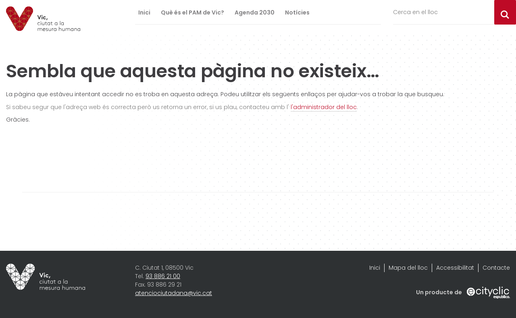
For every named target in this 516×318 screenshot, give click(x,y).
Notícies (297, 12)
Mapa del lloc (408, 268)
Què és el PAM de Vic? (192, 12)
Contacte (496, 268)
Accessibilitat (455, 268)
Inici (144, 12)
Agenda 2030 (255, 12)
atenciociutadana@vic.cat (173, 293)
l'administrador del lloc (324, 107)
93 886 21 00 (163, 276)
